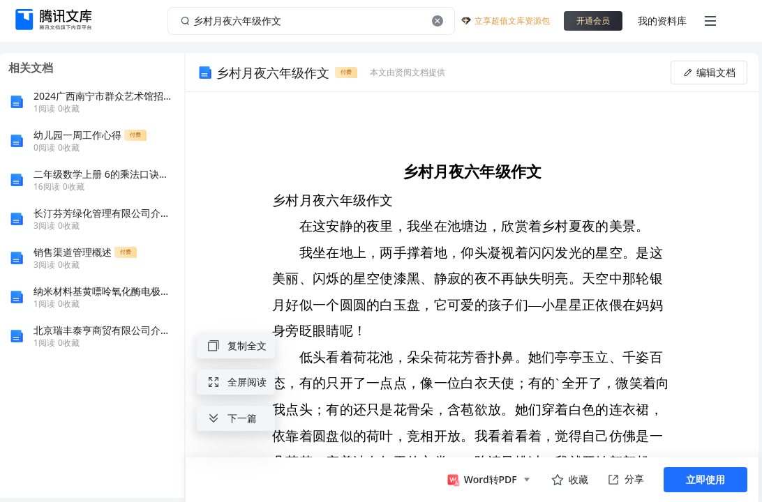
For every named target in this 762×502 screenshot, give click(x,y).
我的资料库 (662, 20)
